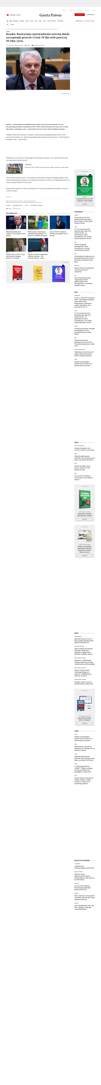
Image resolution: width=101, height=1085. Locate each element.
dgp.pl (64, 10)
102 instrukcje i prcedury (85, 716)
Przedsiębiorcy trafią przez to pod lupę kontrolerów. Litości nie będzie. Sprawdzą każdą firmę (84, 259)
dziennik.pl (71, 10)
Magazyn (76, 883)
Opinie (75, 226)
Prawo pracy (77, 295)
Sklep (93, 10)
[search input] (52, 24)
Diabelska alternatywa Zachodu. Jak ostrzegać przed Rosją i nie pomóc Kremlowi (84, 458)
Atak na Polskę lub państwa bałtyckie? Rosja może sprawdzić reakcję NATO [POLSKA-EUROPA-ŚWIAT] (83, 651)
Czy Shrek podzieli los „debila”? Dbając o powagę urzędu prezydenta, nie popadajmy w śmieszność (83, 769)
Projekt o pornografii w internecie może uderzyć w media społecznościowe (83, 364)
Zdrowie (12, 29)
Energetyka (77, 265)
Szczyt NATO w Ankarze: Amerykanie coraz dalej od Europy (83, 478)
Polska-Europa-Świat (79, 646)
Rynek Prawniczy (78, 636)
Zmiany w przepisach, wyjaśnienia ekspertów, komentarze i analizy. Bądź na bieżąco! (84, 549)
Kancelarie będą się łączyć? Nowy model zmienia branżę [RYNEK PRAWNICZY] (84, 641)
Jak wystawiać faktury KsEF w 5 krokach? (85, 719)
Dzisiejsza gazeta (15, 15)
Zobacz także (28, 164)
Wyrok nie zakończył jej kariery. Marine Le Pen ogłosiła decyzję (82, 468)
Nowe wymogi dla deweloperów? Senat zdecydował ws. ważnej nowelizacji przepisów (82, 247)
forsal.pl (80, 10)
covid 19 (26, 205)
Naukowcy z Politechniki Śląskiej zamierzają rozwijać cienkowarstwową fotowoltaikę (84, 662)
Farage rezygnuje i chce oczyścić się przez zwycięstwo (84, 449)
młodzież (9, 205)
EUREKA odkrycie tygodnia (80, 658)
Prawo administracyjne (79, 349)
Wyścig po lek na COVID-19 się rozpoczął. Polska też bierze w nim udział (46, 167)
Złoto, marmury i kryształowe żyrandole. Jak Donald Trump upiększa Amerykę (84, 897)
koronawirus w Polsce (18, 205)
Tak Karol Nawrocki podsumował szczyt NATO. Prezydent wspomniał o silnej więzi (84, 343)
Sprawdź (84, 204)
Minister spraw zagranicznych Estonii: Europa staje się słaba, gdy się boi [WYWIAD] (84, 877)
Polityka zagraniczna (79, 445)
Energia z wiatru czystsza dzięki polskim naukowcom (83, 683)
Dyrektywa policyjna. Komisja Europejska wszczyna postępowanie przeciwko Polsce (84, 331)
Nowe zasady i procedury (85, 512)
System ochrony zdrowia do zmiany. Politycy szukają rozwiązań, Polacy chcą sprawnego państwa (83, 781)
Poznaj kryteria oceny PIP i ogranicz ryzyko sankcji (85, 200)
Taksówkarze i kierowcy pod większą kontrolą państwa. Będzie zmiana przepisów (84, 354)
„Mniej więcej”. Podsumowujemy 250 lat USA (84, 867)
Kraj (75, 242)
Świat (75, 337)
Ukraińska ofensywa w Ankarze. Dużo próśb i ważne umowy (16, 233)
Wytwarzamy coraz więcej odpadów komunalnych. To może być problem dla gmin (37, 233)
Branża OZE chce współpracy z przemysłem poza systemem (84, 270)
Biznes (8, 29)
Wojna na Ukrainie (78, 871)
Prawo (75, 326)
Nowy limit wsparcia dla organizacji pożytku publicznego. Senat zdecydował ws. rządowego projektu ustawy (83, 281)
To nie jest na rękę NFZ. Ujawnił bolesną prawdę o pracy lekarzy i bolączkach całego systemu (83, 220)
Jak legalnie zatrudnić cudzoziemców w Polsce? (84, 515)
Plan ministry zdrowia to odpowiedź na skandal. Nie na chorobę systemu (84, 748)
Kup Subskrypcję (79, 14)
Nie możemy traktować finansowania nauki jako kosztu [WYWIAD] (82, 888)
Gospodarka (77, 863)
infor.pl (87, 10)
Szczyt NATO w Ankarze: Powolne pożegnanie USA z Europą (59, 233)
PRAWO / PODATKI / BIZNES (84, 544)
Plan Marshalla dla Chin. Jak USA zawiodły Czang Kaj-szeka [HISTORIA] (84, 907)
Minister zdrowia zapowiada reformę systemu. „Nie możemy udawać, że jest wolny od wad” (37, 256)
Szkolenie (84, 197)
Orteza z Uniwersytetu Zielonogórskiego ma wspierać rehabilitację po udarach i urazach (82, 673)
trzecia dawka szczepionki (36, 205)
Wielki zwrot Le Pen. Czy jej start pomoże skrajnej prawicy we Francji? (15, 256)
